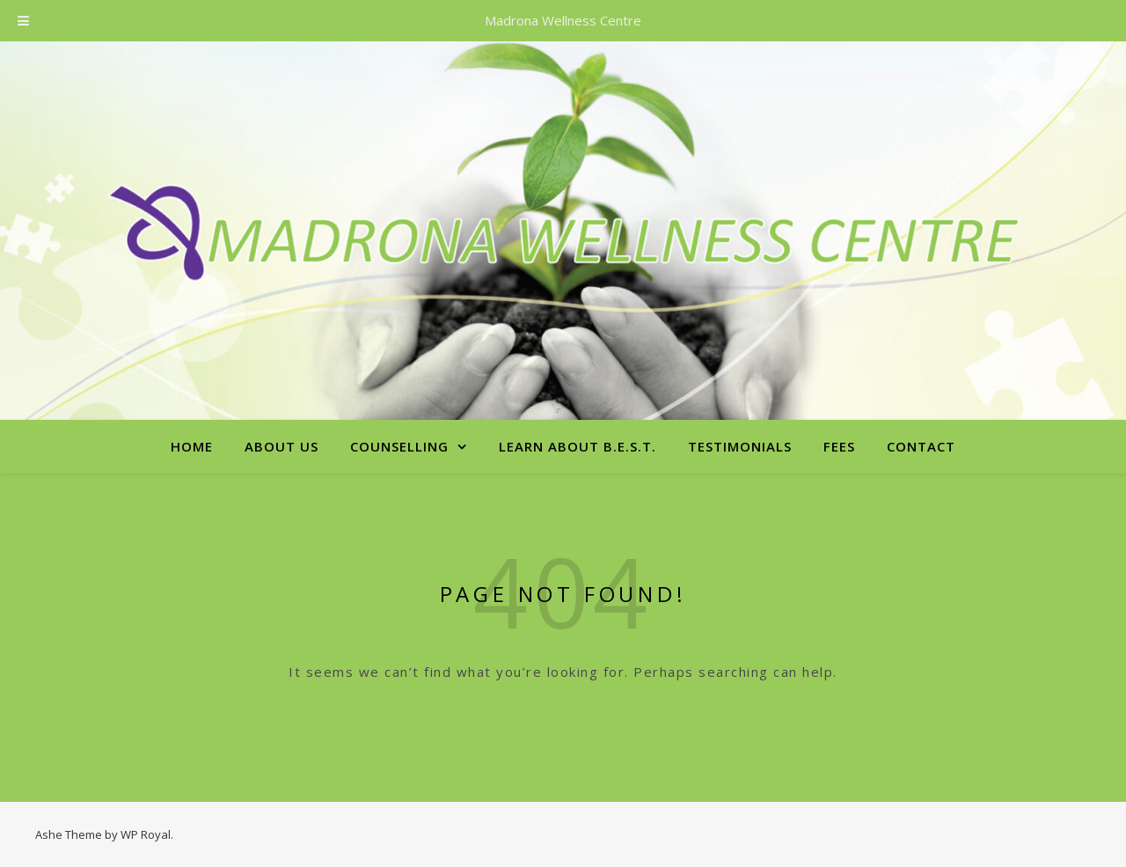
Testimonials (740, 446)
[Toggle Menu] (23, 20)
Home (192, 446)
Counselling (399, 446)
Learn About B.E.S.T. (577, 446)
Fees (839, 446)
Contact (921, 446)
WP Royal (146, 834)
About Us (281, 446)
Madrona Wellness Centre (563, 20)
